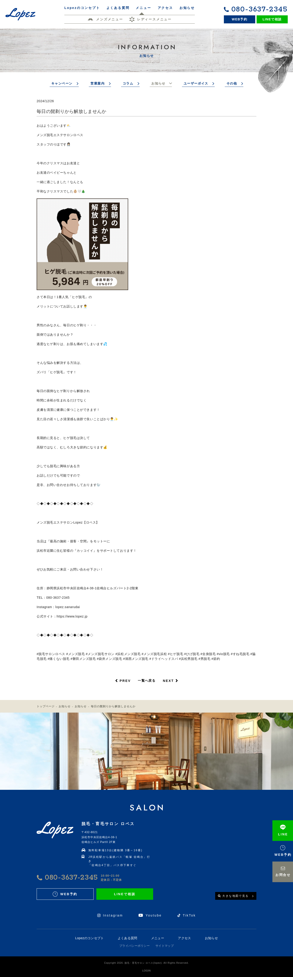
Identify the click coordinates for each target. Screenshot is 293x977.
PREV (125, 681)
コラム (128, 83)
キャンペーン (61, 83)
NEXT (168, 681)
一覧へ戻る (146, 680)
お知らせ (158, 83)
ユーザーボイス (196, 83)
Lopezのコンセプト (89, 938)
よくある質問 (127, 938)
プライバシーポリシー (134, 945)
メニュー (157, 938)
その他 (231, 83)
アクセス (184, 938)
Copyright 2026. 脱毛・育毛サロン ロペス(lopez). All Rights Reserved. (146, 963)
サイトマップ (164, 945)
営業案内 (97, 83)
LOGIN (146, 970)
